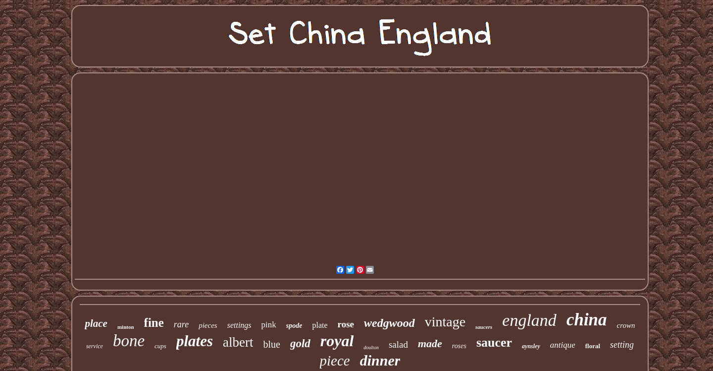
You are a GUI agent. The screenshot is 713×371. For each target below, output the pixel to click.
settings (239, 325)
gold (300, 343)
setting (622, 345)
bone (129, 341)
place (96, 323)
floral (592, 346)
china (586, 319)
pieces (208, 325)
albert (238, 342)
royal (337, 341)
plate (319, 325)
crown (626, 325)
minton (125, 327)
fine (154, 322)
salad (398, 344)
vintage (445, 321)
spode (294, 325)
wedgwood (389, 322)
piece (335, 361)
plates (194, 341)
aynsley (531, 346)
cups (160, 346)
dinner (380, 360)
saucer (494, 342)
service (94, 346)
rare (181, 324)
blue (271, 344)
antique (562, 345)
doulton (371, 347)
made (430, 343)
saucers (483, 327)
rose (346, 324)
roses (459, 346)
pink (268, 324)
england (529, 320)
